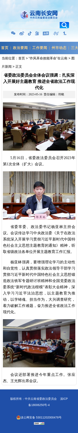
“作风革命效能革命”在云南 (48, 58)
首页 (5, 48)
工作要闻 (39, 48)
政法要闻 (20, 48)
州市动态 (59, 48)
